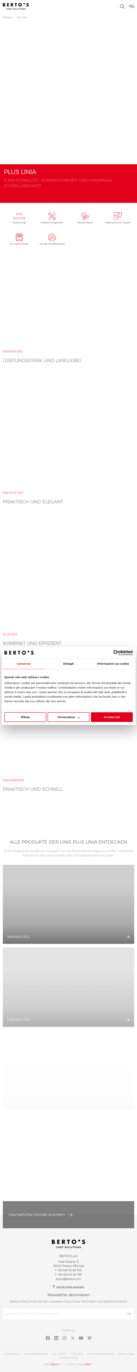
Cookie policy (126, 1353)
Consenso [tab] (24, 663)
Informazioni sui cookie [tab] (113, 663)
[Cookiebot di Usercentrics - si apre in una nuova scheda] (116, 653)
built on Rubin (80, 1364)
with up (53, 1364)
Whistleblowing (68, 1357)
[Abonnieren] (128, 1314)
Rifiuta (25, 717)
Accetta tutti (112, 717)
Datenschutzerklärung (100, 1353)
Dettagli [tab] (68, 663)
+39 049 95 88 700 (69, 1270)
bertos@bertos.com (68, 1279)
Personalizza (69, 717)
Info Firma (77, 1353)
